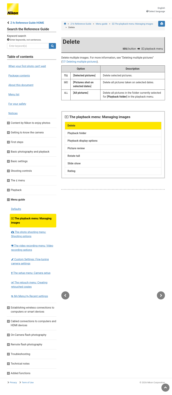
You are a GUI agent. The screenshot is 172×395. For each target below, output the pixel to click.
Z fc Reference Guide (81, 24)
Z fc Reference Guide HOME (27, 22)
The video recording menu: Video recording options (32, 248)
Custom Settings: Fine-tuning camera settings (30, 261)
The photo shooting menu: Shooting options (28, 234)
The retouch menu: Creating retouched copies (29, 284)
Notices (13, 113)
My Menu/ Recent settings (29, 296)
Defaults (16, 209)
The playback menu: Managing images (31, 220)
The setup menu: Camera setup (30, 273)
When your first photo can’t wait (27, 66)
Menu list (13, 94)
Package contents (19, 75)
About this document (20, 85)
